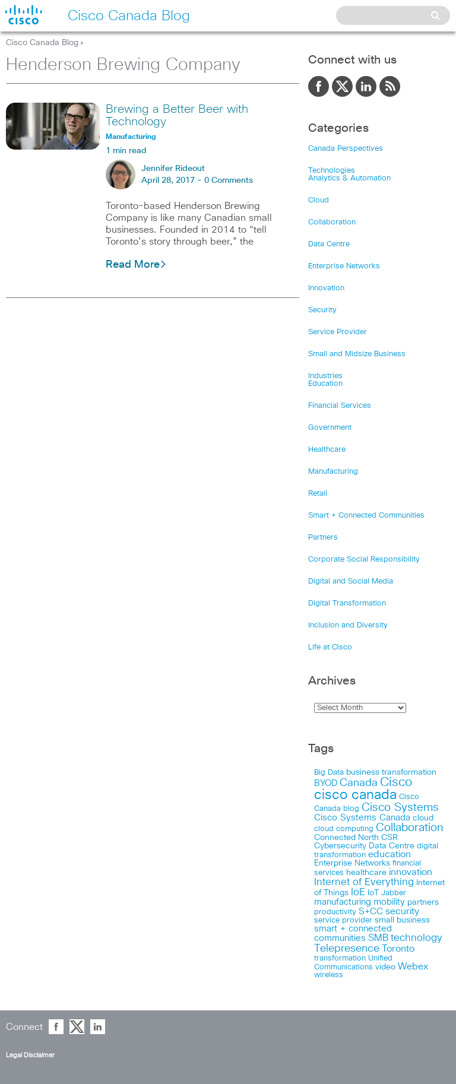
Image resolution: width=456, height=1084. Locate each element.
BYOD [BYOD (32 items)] (325, 783)
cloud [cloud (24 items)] (423, 818)
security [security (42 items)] (402, 911)
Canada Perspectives (345, 149)
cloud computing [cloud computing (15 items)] (343, 829)
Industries (325, 376)
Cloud (318, 200)
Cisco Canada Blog (42, 43)
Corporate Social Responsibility (364, 559)
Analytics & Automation (349, 178)
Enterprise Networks (344, 266)
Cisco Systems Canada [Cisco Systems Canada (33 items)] (362, 817)
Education (325, 384)
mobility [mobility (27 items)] (389, 902)
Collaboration (332, 222)
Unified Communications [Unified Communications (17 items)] (353, 962)
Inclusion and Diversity (348, 625)
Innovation (326, 288)
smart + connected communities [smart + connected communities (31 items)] (353, 933)
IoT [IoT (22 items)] (373, 893)
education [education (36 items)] (389, 854)
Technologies (331, 171)
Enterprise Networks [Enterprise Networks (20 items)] (352, 863)
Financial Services (339, 406)
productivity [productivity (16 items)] (335, 912)
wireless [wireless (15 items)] (328, 975)
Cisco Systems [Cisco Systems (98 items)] (400, 807)
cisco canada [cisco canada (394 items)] (355, 795)
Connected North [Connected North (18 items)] (346, 837)
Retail (317, 493)
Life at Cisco (330, 647)
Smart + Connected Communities (366, 515)
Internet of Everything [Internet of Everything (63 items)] (364, 882)
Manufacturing (333, 472)
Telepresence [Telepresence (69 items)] (346, 948)
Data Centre (329, 244)
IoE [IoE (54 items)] (358, 893)
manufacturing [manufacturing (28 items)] (342, 902)
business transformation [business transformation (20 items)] (391, 772)
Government (330, 428)
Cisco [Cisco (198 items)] (396, 782)
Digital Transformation (347, 603)
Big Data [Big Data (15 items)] (329, 772)
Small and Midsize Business (357, 354)
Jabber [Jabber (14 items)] (393, 893)
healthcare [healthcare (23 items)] (366, 873)
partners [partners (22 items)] (423, 902)
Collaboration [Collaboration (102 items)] (410, 827)
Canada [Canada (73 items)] (359, 783)
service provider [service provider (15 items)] (343, 920)
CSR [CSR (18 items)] (389, 837)
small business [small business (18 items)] (402, 920)
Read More (136, 264)
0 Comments (228, 180)
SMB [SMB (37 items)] (378, 938)
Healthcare (327, 450)
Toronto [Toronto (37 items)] (398, 948)
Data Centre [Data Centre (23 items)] (391, 846)
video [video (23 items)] (385, 967)
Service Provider (337, 332)
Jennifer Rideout (173, 168)
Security (322, 310)
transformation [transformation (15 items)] (340, 958)
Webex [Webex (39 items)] (413, 966)
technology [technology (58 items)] (416, 938)
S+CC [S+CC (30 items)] (371, 911)
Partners (323, 537)
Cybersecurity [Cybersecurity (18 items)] (340, 846)
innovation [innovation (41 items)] (410, 872)
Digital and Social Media (350, 581)
